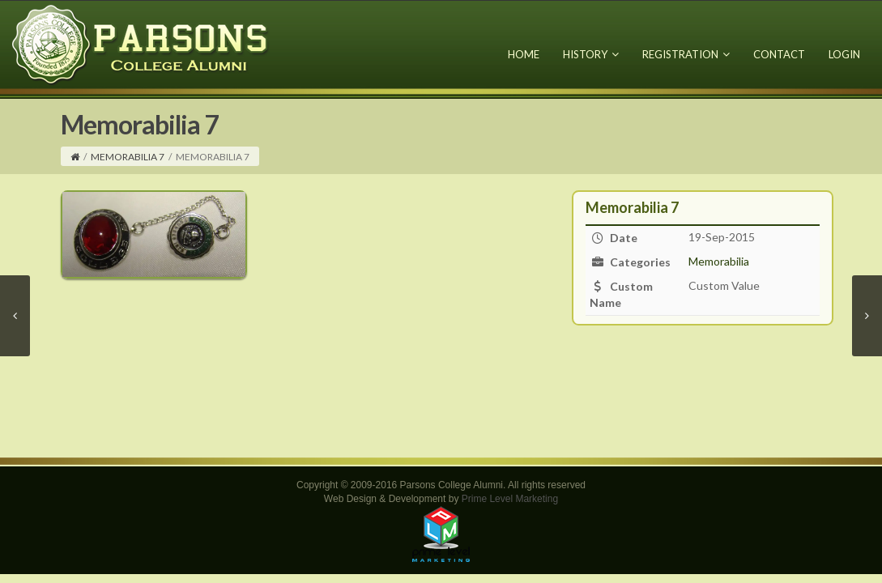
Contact (779, 54)
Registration (686, 54)
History (591, 54)
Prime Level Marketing (510, 498)
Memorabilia (718, 261)
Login (844, 54)
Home (523, 54)
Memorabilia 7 (127, 157)
